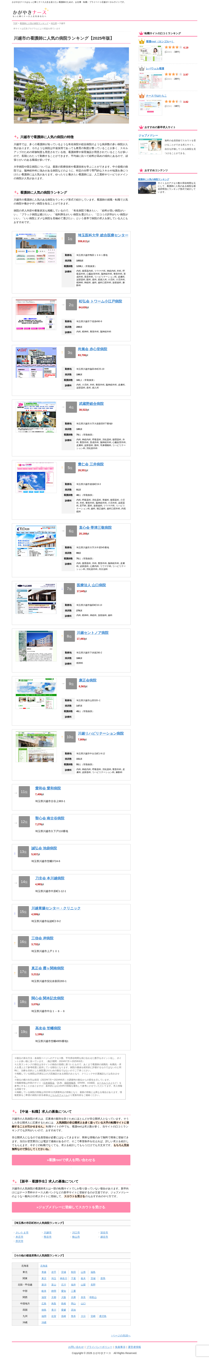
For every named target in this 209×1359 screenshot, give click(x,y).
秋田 (73, 1272)
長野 (93, 1284)
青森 (44, 1272)
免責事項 (120, 1346)
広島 (44, 1303)
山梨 (83, 1284)
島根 (63, 1303)
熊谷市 (48, 1236)
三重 (73, 1291)
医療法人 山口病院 (91, 585)
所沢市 (19, 1241)
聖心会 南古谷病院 (49, 818)
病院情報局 (69, 1083)
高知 (73, 1309)
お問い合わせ (76, 1346)
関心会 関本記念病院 (47, 998)
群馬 (103, 1278)
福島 (93, 1272)
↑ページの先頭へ (121, 1335)
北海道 (43, 1265)
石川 (63, 1284)
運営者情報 (134, 1346)
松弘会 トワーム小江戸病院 (100, 301)
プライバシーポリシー (99, 1346)
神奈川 (63, 1278)
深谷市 (104, 1232)
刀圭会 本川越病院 (49, 878)
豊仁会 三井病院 (90, 464)
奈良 (83, 1297)
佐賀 (53, 1316)
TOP (15, 23)
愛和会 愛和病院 (48, 788)
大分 (83, 1316)
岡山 (73, 1303)
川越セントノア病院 (92, 633)
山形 (83, 1272)
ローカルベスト (105, 1083)
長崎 (63, 1316)
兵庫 (73, 1297)
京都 (53, 1297)
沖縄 (44, 1322)
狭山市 (76, 1236)
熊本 (73, 1316)
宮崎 (93, 1316)
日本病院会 (49, 1083)
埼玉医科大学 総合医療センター (103, 235)
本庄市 (19, 1236)
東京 (44, 1278)
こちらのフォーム (59, 1095)
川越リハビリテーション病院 (101, 733)
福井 (73, 1284)
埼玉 (53, 1278)
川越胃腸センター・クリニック (56, 908)
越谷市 (104, 1236)
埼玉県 (54, 23)
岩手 (53, 1272)
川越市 (48, 1232)
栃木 (83, 1278)
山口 (83, 1303)
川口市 (76, 1232)
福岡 (44, 1316)
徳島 (44, 1309)
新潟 (44, 1284)
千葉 (73, 1278)
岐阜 (44, 1291)
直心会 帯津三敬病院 (95, 528)
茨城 (93, 1278)
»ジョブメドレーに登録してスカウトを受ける (71, 1207)
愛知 (63, 1291)
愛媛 (63, 1309)
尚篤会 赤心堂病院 (92, 349)
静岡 (53, 1291)
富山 (53, 1284)
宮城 (63, 1272)
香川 (53, 1309)
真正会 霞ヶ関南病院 (47, 968)
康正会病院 (87, 680)
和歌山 (93, 1297)
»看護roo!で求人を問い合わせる (71, 1160)
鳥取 (53, 1303)
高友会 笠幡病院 (48, 1028)
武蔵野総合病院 (91, 404)
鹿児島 (102, 1316)
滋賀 (44, 1297)
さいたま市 (22, 1232)
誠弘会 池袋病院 (44, 848)
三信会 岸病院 (42, 938)
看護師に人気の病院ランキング (34, 23)
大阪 (63, 1297)
